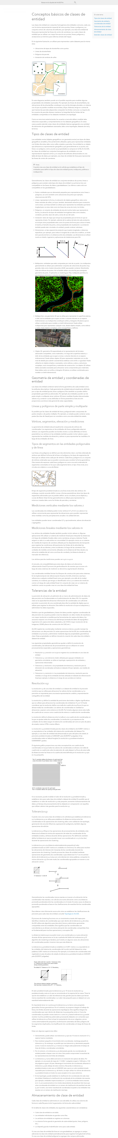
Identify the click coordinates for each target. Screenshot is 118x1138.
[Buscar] (75, 2)
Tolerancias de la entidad (102, 26)
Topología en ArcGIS (72, 914)
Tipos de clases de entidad (103, 18)
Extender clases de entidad (103, 35)
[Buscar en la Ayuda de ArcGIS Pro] (57, 2)
